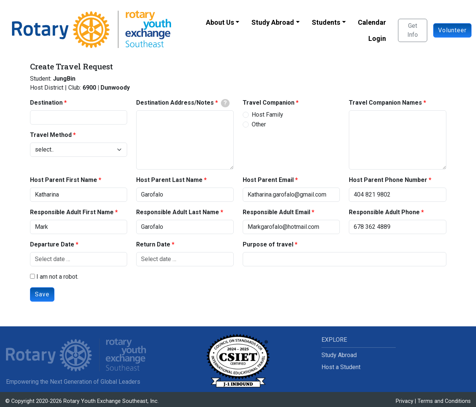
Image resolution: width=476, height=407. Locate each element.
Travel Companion (268, 102)
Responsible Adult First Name (72, 212)
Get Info (412, 30)
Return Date (153, 244)
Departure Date (52, 244)
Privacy (404, 401)
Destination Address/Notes (175, 102)
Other (259, 124)
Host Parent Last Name (169, 179)
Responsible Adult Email (276, 212)
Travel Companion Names (385, 102)
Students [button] (326, 22)
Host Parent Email (268, 179)
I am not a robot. (54, 276)
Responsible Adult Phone (384, 212)
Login (377, 38)
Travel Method (51, 134)
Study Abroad (339, 355)
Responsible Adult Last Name (177, 212)
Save (42, 294)
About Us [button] (220, 22)
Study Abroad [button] (272, 22)
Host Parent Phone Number (388, 179)
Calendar (372, 22)
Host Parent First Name (63, 179)
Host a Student (340, 367)
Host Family (267, 114)
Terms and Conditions (444, 401)
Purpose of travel (268, 244)
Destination (46, 102)
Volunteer (452, 30)
